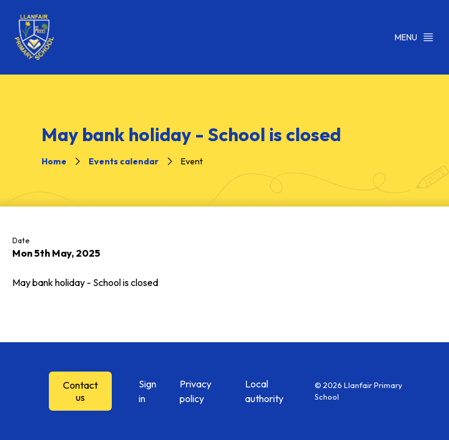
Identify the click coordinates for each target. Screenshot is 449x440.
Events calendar (124, 161)
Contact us (80, 391)
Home (54, 161)
